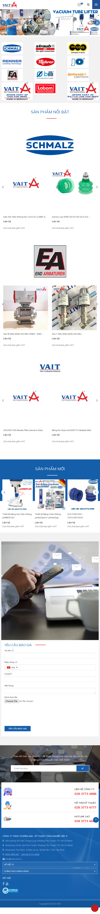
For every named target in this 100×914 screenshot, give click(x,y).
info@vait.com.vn (13, 859)
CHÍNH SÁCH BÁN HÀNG (16, 871)
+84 (13, 667)
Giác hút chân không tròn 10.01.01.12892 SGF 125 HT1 (25, 216)
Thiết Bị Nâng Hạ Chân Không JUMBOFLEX (17, 516)
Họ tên (9, 650)
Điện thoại (11, 662)
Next (97, 22)
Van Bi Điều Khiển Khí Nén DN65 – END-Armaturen (22, 334)
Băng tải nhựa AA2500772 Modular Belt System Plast (71, 430)
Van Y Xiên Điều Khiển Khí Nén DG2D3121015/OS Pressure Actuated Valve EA (73, 334)
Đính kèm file (11, 697)
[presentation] (24, 716)
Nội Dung (9, 685)
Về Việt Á (9, 864)
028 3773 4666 (85, 821)
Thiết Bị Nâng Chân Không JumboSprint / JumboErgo (48, 516)
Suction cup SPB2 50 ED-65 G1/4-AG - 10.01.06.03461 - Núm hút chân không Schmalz (71, 216)
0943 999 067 (12, 854)
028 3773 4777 (85, 807)
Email (8, 674)
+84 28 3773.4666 (30, 854)
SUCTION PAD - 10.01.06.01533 (75, 516)
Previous (3, 22)
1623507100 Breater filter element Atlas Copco (23, 430)
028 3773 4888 (85, 794)
